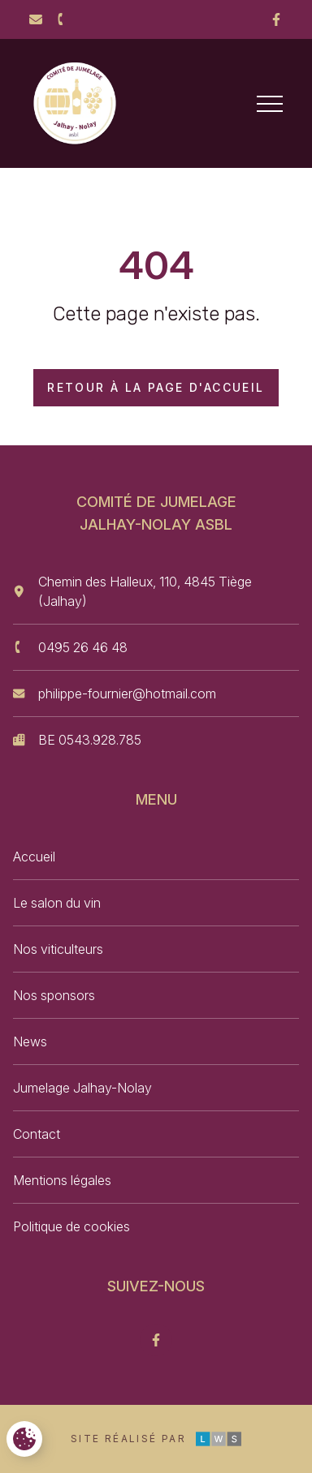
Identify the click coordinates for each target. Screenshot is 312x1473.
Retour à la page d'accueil (155, 387)
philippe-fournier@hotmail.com (127, 693)
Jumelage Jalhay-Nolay (82, 1088)
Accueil (34, 856)
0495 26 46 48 (83, 647)
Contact (36, 1134)
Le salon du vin (57, 903)
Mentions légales (62, 1180)
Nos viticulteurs (58, 949)
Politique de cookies (71, 1226)
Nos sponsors (54, 995)
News (30, 1041)
